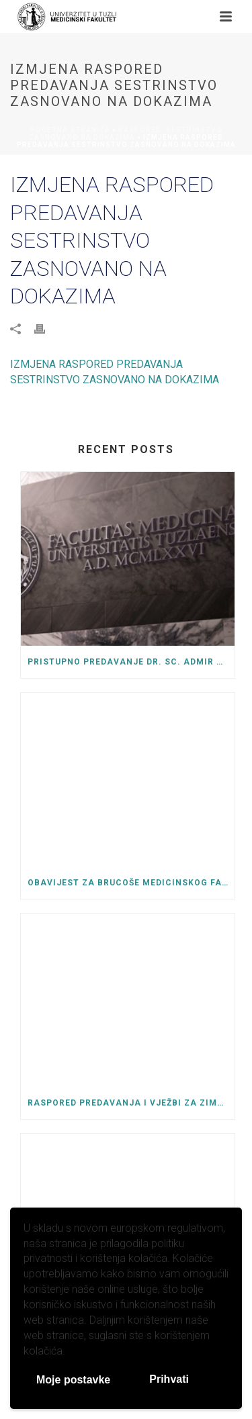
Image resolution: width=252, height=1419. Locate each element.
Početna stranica (70, 130)
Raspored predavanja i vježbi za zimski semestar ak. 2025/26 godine (131, 1103)
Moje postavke (73, 1379)
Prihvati (169, 1379)
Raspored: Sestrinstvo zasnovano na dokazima (125, 133)
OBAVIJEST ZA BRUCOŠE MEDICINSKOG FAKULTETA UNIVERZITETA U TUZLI (131, 882)
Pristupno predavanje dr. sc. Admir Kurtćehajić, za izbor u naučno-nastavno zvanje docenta (131, 662)
